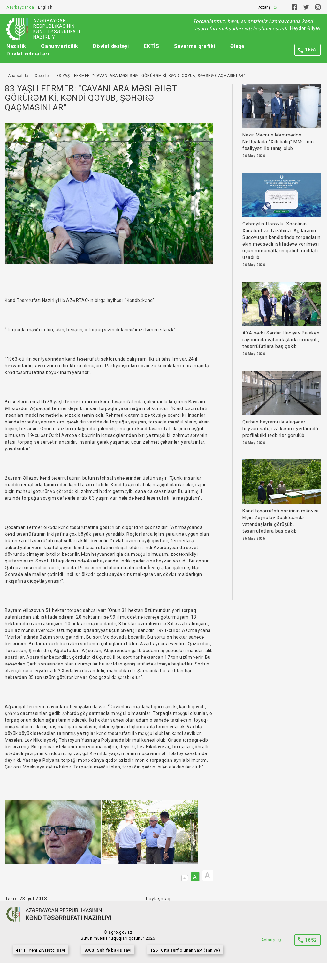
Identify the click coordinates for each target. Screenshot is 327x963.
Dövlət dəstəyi (111, 46)
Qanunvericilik (59, 46)
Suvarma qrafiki (194, 46)
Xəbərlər (42, 75)
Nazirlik (16, 46)
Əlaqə (237, 46)
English (45, 7)
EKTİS (151, 46)
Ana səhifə (18, 75)
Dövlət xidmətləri (27, 54)
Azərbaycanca (20, 7)
